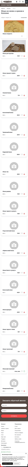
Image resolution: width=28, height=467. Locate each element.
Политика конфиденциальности (20, 441)
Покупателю (18, 430)
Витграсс (3, 441)
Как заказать (18, 434)
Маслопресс (4, 443)
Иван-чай (3, 437)
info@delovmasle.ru (5, 449)
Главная (3, 8)
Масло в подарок (19, 432)
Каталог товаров (6, 5)
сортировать (24, 17)
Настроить (16, 463)
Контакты (17, 437)
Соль (2, 434)
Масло (2, 426)
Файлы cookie (18, 439)
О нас (16, 426)
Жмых (2, 430)
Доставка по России (6, 452)
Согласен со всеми (7, 463)
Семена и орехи (5, 428)
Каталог (9, 8)
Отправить (14, 416)
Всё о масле (17, 428)
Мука (2, 432)
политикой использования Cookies (9, 458)
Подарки (3, 439)
